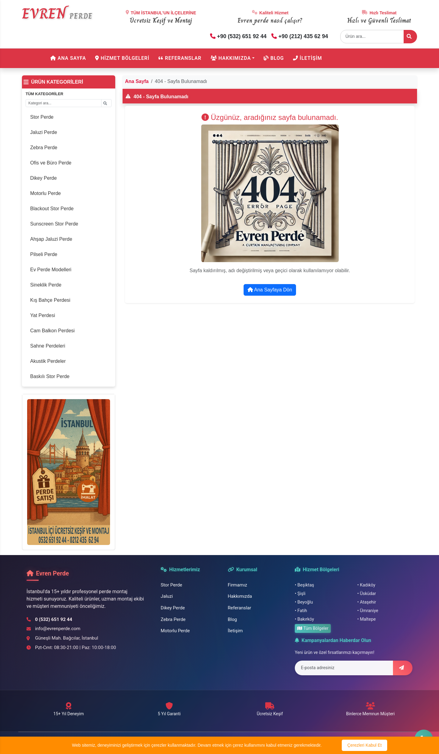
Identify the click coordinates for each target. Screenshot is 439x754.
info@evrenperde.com (57, 628)
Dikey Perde (173, 608)
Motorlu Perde (175, 630)
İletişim (307, 58)
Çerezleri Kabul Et (364, 745)
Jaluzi (167, 596)
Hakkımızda (240, 596)
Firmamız (237, 585)
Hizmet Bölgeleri (122, 58)
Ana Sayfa (68, 58)
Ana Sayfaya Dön (270, 289)
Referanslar (180, 58)
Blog (274, 58)
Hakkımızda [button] (231, 58)
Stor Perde (171, 585)
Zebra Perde (173, 619)
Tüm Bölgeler (312, 628)
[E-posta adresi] (344, 668)
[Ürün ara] (410, 36)
